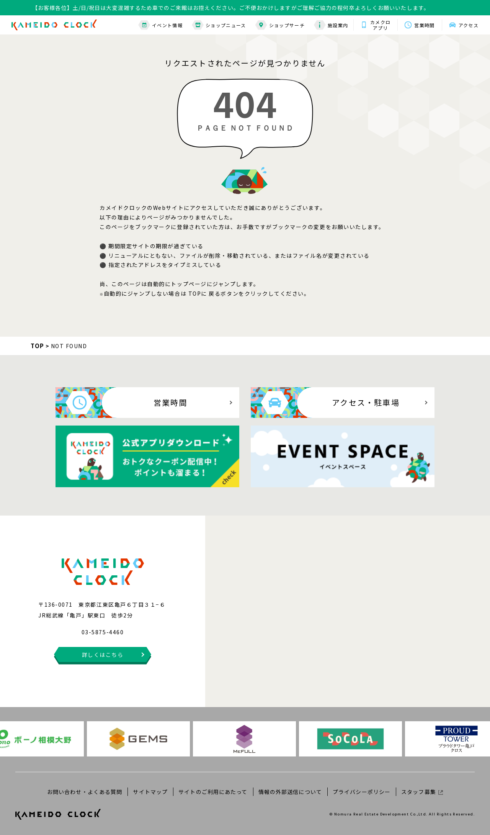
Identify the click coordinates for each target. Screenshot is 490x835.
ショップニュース (219, 25)
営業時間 (424, 25)
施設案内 (331, 25)
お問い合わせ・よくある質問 (84, 792)
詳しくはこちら (103, 654)
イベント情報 (160, 25)
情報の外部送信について (290, 792)
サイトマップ (150, 792)
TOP (37, 346)
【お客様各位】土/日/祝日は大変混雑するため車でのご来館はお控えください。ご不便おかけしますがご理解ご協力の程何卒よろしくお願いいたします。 (231, 7)
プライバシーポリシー (361, 792)
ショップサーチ (280, 25)
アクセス (469, 25)
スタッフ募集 (422, 792)
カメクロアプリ (380, 25)
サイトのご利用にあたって (212, 792)
